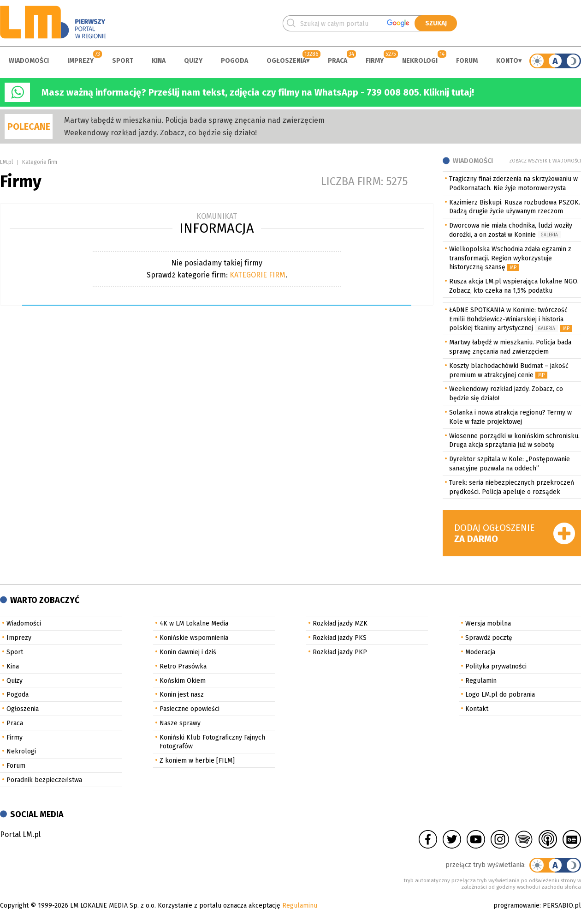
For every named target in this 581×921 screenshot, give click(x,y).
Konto (507, 61)
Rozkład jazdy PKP (340, 652)
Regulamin (481, 681)
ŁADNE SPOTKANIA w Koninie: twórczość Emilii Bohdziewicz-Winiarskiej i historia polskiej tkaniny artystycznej (508, 319)
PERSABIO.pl (562, 905)
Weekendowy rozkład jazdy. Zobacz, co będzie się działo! (160, 132)
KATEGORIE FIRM (257, 275)
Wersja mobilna (488, 623)
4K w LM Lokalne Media (194, 623)
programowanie (516, 905)
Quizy (193, 61)
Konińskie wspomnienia (194, 638)
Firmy (375, 61)
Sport (122, 61)
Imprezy (80, 61)
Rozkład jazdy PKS (340, 638)
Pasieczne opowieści (189, 709)
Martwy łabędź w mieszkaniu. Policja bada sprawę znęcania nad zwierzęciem (194, 120)
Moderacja (480, 652)
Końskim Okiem (183, 681)
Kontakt (476, 709)
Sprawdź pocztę (488, 638)
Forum (467, 61)
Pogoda (234, 61)
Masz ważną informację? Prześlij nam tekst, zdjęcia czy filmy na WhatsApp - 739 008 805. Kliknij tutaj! (258, 92)
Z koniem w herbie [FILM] (197, 760)
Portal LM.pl (20, 834)
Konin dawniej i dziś (188, 652)
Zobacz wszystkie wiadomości (545, 161)
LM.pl (6, 162)
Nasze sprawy (180, 723)
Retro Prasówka (183, 666)
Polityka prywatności (496, 666)
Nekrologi (420, 61)
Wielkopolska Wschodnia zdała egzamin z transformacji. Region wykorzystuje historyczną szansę (510, 258)
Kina (159, 61)
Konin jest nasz (182, 694)
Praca (337, 61)
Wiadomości (29, 61)
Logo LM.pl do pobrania (500, 694)
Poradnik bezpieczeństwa (44, 780)
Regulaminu (299, 905)
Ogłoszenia (286, 61)
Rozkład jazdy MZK (340, 623)
